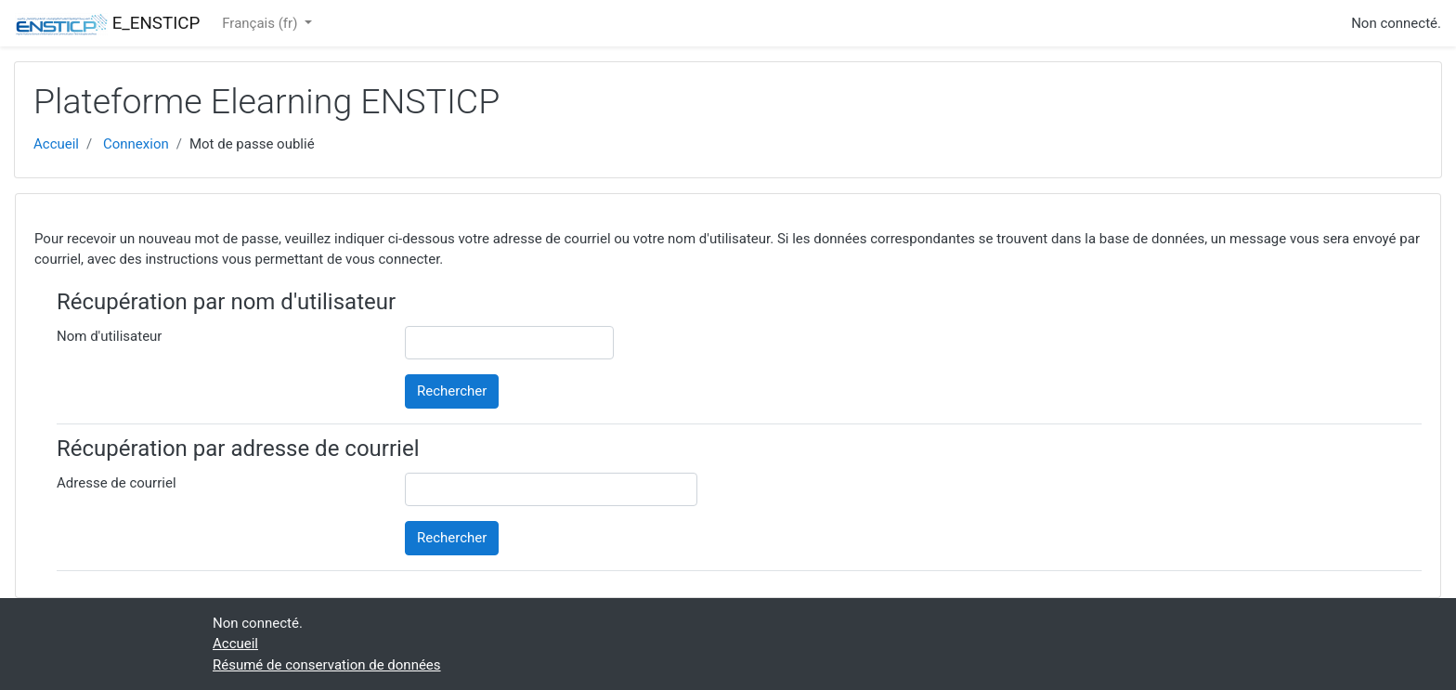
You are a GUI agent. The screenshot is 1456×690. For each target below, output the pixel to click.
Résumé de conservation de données (327, 665)
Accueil (56, 144)
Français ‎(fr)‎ (261, 23)
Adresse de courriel (116, 483)
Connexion (136, 144)
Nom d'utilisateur (109, 336)
